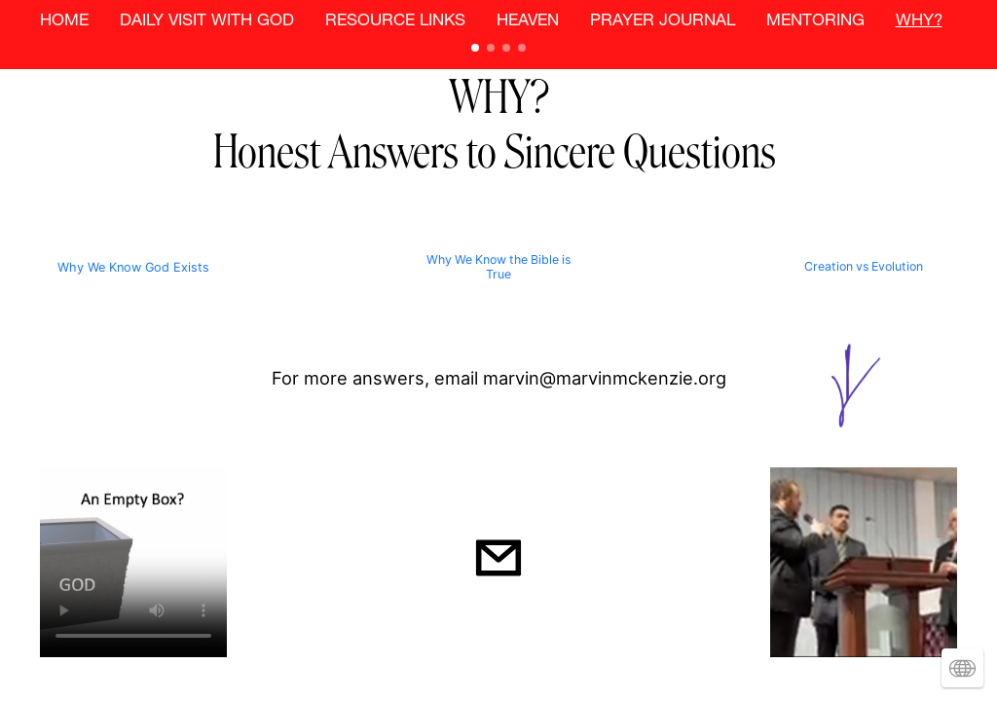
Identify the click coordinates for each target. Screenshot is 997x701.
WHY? (919, 22)
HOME (64, 22)
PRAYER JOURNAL (662, 22)
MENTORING (815, 22)
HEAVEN (528, 22)
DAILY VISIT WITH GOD (207, 22)
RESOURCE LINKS (395, 22)
